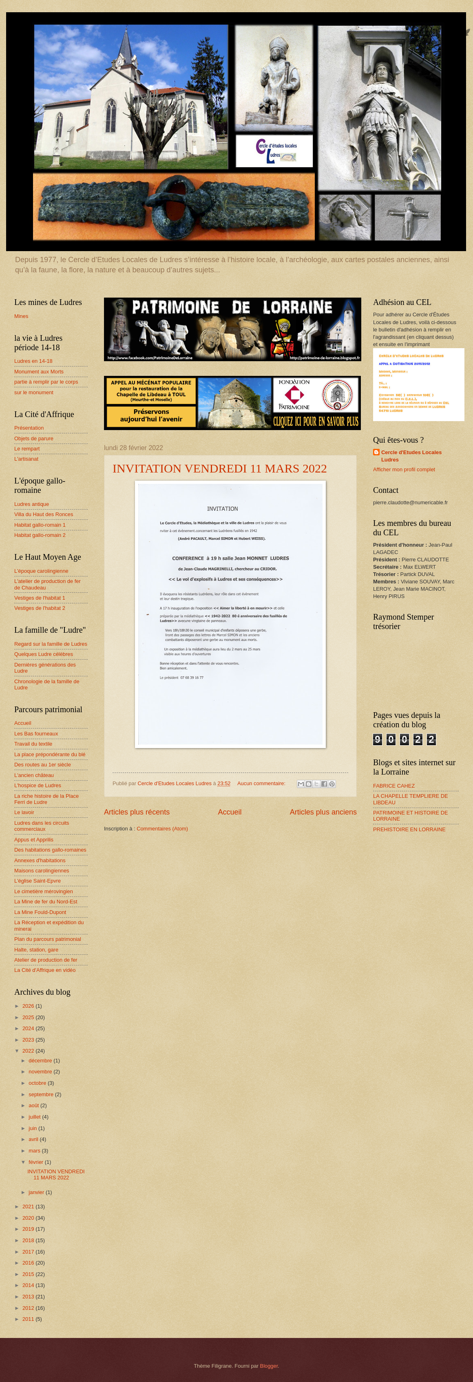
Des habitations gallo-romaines (50, 850)
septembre (42, 1094)
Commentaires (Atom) (162, 829)
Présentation (29, 428)
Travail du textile (33, 744)
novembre (41, 1072)
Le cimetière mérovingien (43, 891)
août (34, 1105)
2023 (28, 1040)
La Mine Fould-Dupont (40, 912)
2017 (28, 1252)
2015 (28, 1274)
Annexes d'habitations (40, 860)
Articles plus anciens (323, 812)
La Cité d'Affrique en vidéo (44, 970)
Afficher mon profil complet (404, 469)
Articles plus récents (137, 812)
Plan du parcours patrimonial (47, 939)
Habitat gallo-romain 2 (40, 535)
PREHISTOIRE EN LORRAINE (409, 829)
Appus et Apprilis (33, 840)
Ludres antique (31, 504)
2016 (28, 1263)
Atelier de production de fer (45, 960)
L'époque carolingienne (41, 571)
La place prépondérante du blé (50, 754)
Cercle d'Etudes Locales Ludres (411, 456)
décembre (41, 1060)
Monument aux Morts (39, 372)
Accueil (229, 812)
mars (35, 1151)
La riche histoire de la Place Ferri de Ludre (46, 799)
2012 (28, 1308)
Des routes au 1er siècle (42, 765)
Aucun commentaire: (262, 783)
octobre (38, 1083)
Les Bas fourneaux (36, 734)
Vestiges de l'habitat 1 (39, 598)
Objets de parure (33, 438)
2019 (28, 1229)
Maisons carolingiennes (41, 871)
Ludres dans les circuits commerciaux (41, 826)
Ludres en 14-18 (33, 361)
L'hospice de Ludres (37, 785)
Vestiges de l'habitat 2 (39, 608)
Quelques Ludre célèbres (43, 654)
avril (34, 1139)
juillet (35, 1117)
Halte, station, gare (36, 950)
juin (33, 1128)
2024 (28, 1028)
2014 (28, 1285)
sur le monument (33, 392)
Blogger (269, 1366)
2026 (28, 1006)
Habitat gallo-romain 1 (40, 525)
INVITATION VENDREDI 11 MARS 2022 (220, 468)
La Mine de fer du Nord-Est (45, 902)
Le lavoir (24, 812)
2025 (28, 1017)
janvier (37, 1192)
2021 (28, 1206)
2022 (28, 1051)
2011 (28, 1319)
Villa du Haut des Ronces (43, 514)
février (36, 1162)
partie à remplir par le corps (46, 382)
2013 (28, 1297)
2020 (28, 1218)
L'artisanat (26, 459)
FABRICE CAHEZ (394, 786)
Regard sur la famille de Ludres (50, 644)
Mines (21, 316)
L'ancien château (34, 775)
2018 (28, 1240)
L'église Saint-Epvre (37, 881)
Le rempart (27, 449)
